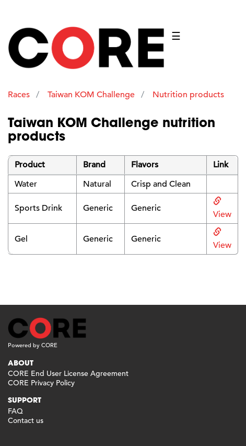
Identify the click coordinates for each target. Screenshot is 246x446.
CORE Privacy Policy (41, 382)
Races (19, 94)
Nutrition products (188, 94)
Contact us (25, 420)
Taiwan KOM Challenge (91, 94)
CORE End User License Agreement (68, 373)
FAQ (15, 411)
